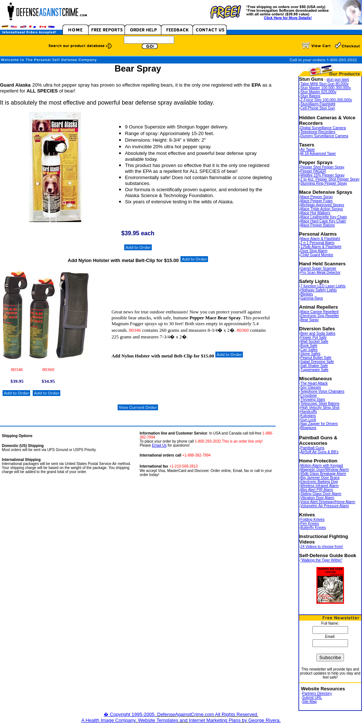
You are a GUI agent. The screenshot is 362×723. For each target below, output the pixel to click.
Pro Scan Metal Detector (320, 272)
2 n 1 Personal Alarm (317, 243)
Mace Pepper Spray (316, 197)
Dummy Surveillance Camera (324, 136)
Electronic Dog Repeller (319, 316)
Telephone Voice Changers (322, 391)
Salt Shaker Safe (314, 366)
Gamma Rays (311, 298)
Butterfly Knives (313, 528)
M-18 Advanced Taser (318, 154)
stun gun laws (338, 79)
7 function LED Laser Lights (322, 286)
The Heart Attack (313, 383)
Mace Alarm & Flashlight (320, 239)
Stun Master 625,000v (318, 92)
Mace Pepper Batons (317, 225)
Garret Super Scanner (318, 268)
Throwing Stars (312, 399)
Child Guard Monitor (316, 255)
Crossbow (308, 395)
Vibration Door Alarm (317, 498)
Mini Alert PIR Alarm (316, 490)
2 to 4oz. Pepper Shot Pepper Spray (329, 179)
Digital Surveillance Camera (322, 128)
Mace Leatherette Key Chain (323, 217)
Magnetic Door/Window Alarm (324, 470)
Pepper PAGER (313, 171)
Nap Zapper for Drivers (319, 424)
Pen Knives (309, 524)
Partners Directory (317, 693)
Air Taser (307, 150)
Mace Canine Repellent (319, 312)
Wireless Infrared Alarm (319, 486)
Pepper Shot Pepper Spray (322, 167)
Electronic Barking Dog (319, 482)
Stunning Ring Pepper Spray (323, 183)
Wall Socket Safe (314, 341)
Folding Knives (312, 519)
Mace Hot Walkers (315, 213)
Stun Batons (310, 96)
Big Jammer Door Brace (320, 478)
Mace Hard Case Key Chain (323, 221)
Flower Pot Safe (313, 337)
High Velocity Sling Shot (319, 408)
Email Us (159, 445)
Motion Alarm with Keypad (321, 466)
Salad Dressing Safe (317, 362)
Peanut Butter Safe (315, 358)
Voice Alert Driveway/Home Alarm (327, 502)
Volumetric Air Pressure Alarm (324, 506)
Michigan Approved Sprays (322, 205)
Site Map (309, 702)
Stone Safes (310, 354)
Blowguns (308, 428)
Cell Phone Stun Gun (317, 108)
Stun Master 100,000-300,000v (325, 88)
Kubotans (308, 416)
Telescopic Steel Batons (319, 404)
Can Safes (309, 350)
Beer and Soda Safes (317, 333)
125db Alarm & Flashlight (320, 247)
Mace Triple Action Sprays (321, 209)
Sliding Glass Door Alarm (320, 494)
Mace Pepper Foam (316, 201)
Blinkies (306, 294)
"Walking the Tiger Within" (321, 560)
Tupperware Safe (314, 370)
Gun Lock (308, 420)
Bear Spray (309, 320)
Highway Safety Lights (318, 290)
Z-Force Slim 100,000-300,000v (326, 100)
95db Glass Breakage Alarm (323, 474)
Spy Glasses (310, 387)
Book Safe (308, 346)
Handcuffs (308, 412)
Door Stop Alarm (313, 251)
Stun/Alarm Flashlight (317, 104)
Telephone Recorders (317, 132)
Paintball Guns (312, 448)
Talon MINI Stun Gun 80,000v (324, 84)
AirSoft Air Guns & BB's (319, 452)
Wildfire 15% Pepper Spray (322, 175)
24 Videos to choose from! (321, 547)
